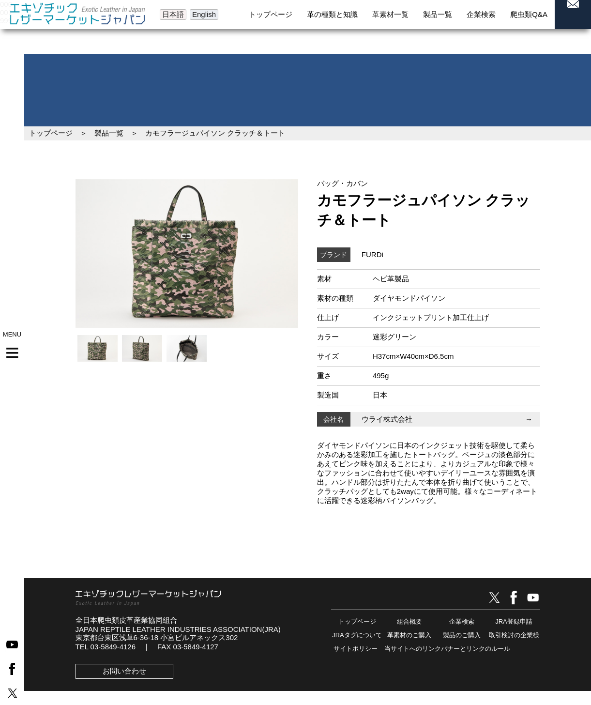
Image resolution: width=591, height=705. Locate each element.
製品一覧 (108, 133)
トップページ (51, 133)
